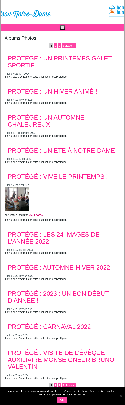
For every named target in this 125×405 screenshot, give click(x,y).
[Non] (121, 396)
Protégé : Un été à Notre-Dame (61, 150)
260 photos (36, 215)
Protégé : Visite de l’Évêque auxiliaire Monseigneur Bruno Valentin (61, 359)
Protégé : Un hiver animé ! (52, 91)
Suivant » (68, 45)
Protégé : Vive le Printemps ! (58, 176)
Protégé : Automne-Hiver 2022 (59, 267)
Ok (62, 399)
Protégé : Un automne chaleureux (46, 121)
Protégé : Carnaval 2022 (49, 326)
